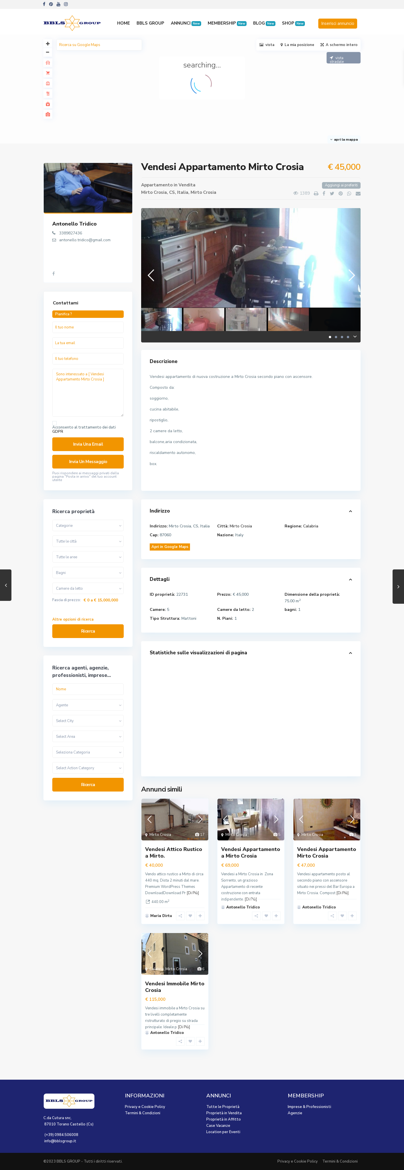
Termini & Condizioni (142, 1113)
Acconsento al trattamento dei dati (84, 429)
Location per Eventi (223, 1132)
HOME (123, 23)
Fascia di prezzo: (66, 600)
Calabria (310, 526)
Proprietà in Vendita (224, 1113)
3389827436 (70, 233)
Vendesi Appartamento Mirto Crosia (326, 852)
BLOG (264, 23)
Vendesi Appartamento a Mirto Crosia (250, 852)
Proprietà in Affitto (223, 1119)
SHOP (293, 23)
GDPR (57, 431)
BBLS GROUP (150, 23)
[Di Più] (193, 893)
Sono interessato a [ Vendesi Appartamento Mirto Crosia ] (88, 393)
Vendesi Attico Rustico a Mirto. (173, 852)
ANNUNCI (186, 23)
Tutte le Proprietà (222, 1106)
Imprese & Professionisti (309, 1106)
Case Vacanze (218, 1125)
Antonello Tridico (74, 223)
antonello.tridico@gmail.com (85, 240)
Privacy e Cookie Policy (145, 1106)
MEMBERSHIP (227, 23)
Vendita (187, 185)
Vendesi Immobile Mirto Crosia (174, 987)
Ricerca (88, 631)
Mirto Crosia (203, 192)
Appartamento (157, 185)
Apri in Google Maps (169, 546)
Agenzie (295, 1113)
